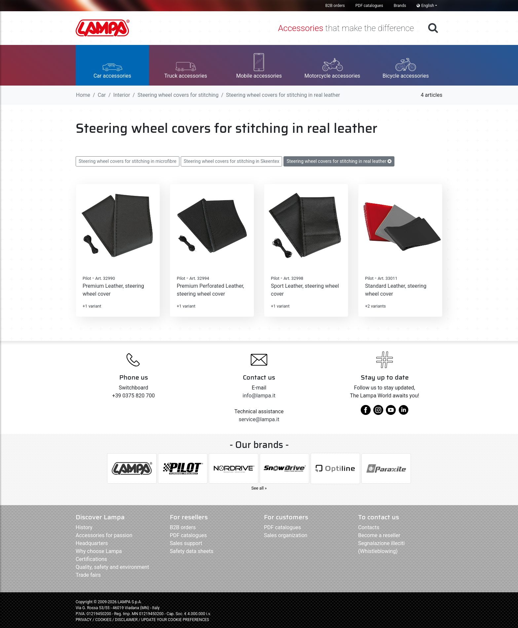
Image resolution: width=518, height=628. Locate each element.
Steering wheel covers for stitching (177, 95)
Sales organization (285, 535)
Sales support (186, 543)
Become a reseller (379, 535)
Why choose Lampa (99, 551)
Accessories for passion (104, 535)
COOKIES (103, 619)
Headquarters (92, 543)
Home (83, 95)
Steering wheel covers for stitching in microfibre (127, 161)
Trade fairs (88, 575)
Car (102, 95)
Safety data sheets (191, 551)
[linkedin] (403, 412)
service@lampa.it (259, 419)
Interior (121, 95)
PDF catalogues (369, 5)
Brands (400, 5)
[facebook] (366, 412)
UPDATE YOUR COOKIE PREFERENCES (175, 619)
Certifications (91, 559)
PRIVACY (84, 619)
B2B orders (335, 5)
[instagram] (378, 412)
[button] (112, 65)
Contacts (368, 527)
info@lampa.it (258, 395)
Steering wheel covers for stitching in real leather (338, 161)
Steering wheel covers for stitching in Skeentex (231, 161)
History (84, 527)
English (425, 5)
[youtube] (391, 412)
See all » (259, 488)
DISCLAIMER (126, 619)
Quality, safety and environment (112, 567)
